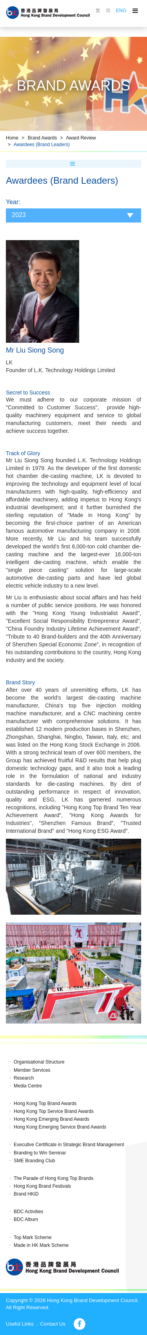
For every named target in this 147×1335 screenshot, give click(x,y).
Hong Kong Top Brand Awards (45, 1103)
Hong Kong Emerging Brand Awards (51, 1119)
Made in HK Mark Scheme (41, 1245)
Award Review (81, 138)
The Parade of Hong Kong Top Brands (53, 1178)
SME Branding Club (34, 1160)
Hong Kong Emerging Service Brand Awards (60, 1127)
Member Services (32, 1070)
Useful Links (20, 1324)
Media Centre (28, 1086)
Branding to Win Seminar (40, 1153)
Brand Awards (42, 138)
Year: (13, 202)
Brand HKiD (26, 1194)
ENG (121, 10)
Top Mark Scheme (33, 1237)
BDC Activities (28, 1211)
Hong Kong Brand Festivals (42, 1186)
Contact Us (52, 1324)
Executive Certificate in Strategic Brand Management (69, 1144)
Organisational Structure (39, 1062)
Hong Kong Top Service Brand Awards (54, 1111)
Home (12, 138)
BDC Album (26, 1219)
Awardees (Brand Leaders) (42, 144)
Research (24, 1078)
